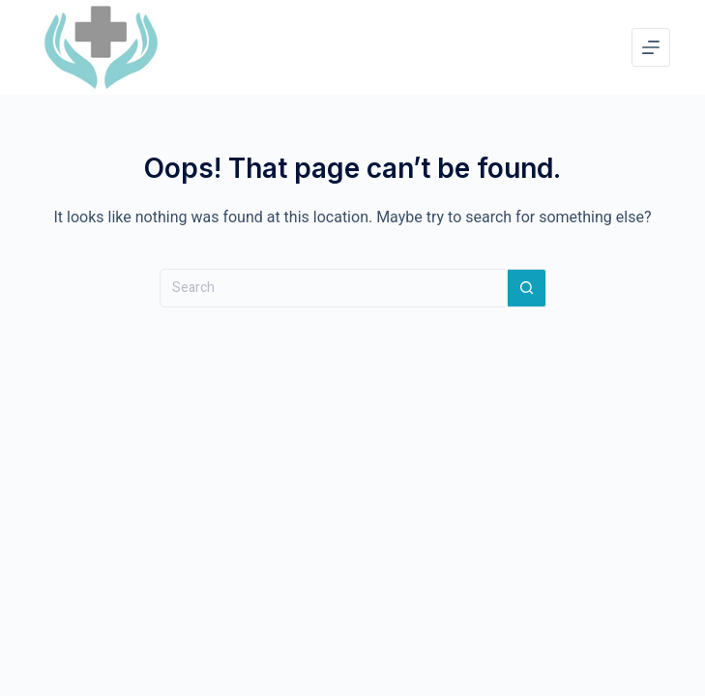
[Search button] (527, 288)
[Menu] (651, 47)
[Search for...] (334, 288)
